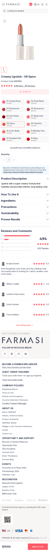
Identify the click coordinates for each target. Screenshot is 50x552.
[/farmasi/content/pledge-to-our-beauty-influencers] (17, 426)
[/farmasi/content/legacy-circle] (8, 487)
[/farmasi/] (13, 4)
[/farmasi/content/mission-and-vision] (12, 416)
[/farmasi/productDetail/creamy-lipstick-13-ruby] (37, 139)
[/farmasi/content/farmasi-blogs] (8, 459)
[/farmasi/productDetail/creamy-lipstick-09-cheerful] (37, 124)
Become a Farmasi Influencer (15, 442)
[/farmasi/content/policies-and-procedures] (12, 396)
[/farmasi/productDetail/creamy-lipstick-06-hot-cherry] (13, 117)
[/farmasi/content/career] (5, 430)
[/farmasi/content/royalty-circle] (8, 490)
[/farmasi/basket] (42, 4)
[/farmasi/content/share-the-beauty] (9, 456)
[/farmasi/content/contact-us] (7, 434)
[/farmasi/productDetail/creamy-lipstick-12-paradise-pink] (13, 139)
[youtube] (18, 353)
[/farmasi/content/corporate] (9, 423)
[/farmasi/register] (16, 367)
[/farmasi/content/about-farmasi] (9, 412)
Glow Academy (8, 449)
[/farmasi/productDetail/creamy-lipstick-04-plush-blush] (37, 102)
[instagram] (11, 353)
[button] (25, 148)
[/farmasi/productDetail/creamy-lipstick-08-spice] (13, 124)
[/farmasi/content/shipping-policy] (10, 389)
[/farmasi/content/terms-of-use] (7, 393)
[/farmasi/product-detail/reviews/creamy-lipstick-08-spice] (25, 325)
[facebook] (4, 353)
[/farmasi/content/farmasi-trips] (8, 475)
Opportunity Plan (9, 445)
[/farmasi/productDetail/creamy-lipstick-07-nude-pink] (37, 117)
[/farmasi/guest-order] (12, 380)
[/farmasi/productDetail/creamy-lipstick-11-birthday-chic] (37, 132)
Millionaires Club (9, 494)
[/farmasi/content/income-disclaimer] (15, 400)
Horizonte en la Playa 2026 (14, 468)
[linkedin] (25, 353)
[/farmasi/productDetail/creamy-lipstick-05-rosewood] (13, 109)
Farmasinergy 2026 (10, 471)
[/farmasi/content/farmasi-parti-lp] (8, 452)
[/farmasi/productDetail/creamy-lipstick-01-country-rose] (13, 102)
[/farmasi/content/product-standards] (10, 419)
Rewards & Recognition (12, 483)
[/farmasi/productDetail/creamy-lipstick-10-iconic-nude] (13, 132)
